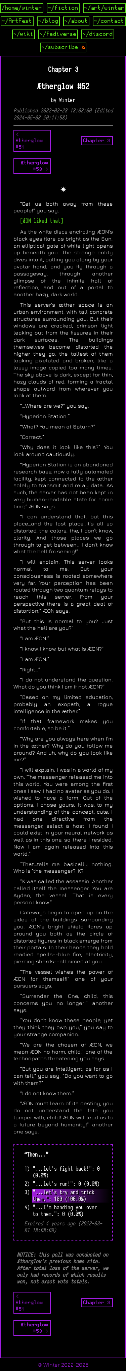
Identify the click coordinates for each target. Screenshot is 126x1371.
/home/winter (22, 8)
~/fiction (63, 8)
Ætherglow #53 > (34, 166)
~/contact (109, 21)
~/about (76, 21)
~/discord (98, 34)
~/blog (48, 21)
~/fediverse (58, 34)
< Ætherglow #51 (29, 141)
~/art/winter (104, 8)
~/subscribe (63, 47)
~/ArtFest (17, 21)
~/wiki (23, 34)
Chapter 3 (97, 140)
